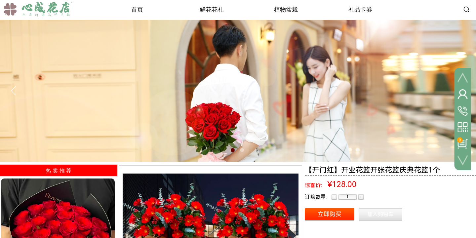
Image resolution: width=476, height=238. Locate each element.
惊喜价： (315, 185)
